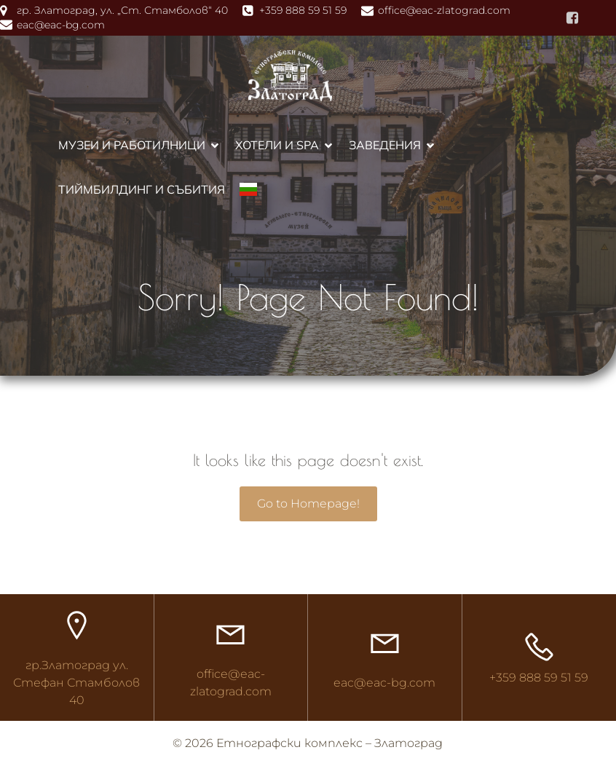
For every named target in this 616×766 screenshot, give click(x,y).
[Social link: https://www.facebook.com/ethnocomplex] (572, 18)
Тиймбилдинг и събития (141, 189)
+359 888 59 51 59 (538, 677)
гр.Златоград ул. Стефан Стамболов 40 (76, 682)
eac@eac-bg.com (384, 683)
